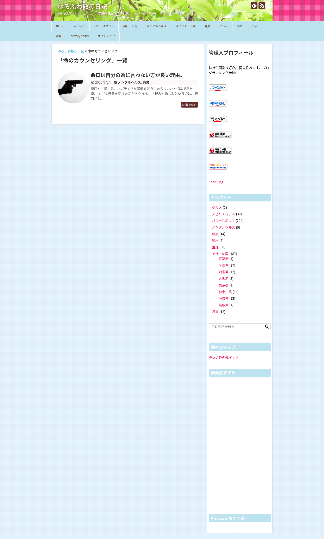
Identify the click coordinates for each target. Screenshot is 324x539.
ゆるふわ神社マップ (223, 357)
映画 (240, 26)
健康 (207, 26)
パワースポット (104, 26)
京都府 (224, 258)
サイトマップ (106, 36)
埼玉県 (224, 271)
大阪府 (224, 278)
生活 (254, 26)
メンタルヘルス (156, 26)
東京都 (224, 285)
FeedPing (216, 181)
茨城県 (224, 298)
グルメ (223, 26)
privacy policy (79, 36)
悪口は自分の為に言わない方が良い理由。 (138, 75)
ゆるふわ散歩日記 (82, 6)
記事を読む (189, 105)
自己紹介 (79, 26)
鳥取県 (224, 304)
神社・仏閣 (130, 26)
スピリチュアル (185, 26)
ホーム (60, 26)
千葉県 (224, 265)
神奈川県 (225, 291)
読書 (59, 36)
